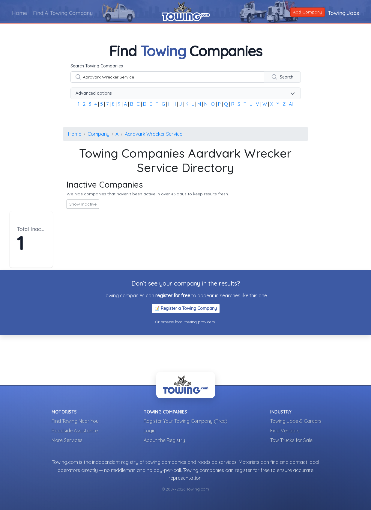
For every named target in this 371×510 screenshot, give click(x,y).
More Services (67, 440)
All (291, 104)
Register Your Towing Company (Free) (185, 421)
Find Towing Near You (75, 421)
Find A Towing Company (63, 13)
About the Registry (164, 440)
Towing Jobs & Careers (296, 421)
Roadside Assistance (75, 431)
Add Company (307, 12)
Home (19, 13)
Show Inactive (83, 204)
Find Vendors (285, 431)
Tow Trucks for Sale (291, 440)
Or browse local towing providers (185, 321)
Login (150, 431)
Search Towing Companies (96, 66)
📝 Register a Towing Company (185, 308)
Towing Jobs (343, 13)
